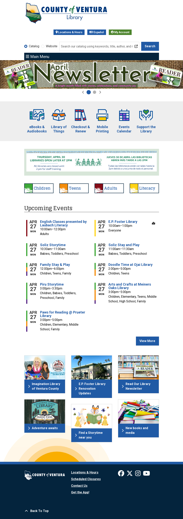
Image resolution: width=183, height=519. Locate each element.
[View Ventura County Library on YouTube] (146, 474)
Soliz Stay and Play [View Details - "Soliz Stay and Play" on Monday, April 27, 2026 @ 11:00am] (123, 245)
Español (96, 32)
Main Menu (37, 56)
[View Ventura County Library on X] (130, 474)
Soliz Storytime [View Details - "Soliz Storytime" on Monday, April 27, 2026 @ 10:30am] (53, 245)
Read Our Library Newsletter (136, 386)
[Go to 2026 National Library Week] (94, 92)
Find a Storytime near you (89, 435)
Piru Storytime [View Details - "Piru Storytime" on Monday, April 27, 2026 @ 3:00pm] (52, 284)
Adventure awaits (43, 428)
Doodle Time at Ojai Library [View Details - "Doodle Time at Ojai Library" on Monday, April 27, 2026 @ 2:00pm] (130, 264)
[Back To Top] (91, 511)
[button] (83, 92)
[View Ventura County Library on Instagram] (138, 474)
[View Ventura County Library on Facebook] (121, 474)
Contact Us (79, 486)
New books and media (135, 430)
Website (51, 46)
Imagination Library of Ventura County (44, 386)
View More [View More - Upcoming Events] (147, 341)
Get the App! (80, 492)
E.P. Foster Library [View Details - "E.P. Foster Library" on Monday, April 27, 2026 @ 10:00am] (122, 221)
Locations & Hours (69, 32)
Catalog (34, 46)
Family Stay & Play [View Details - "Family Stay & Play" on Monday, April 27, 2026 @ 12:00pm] (55, 264)
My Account (120, 32)
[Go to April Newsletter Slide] (88, 92)
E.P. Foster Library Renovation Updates (90, 388)
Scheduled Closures (86, 479)
